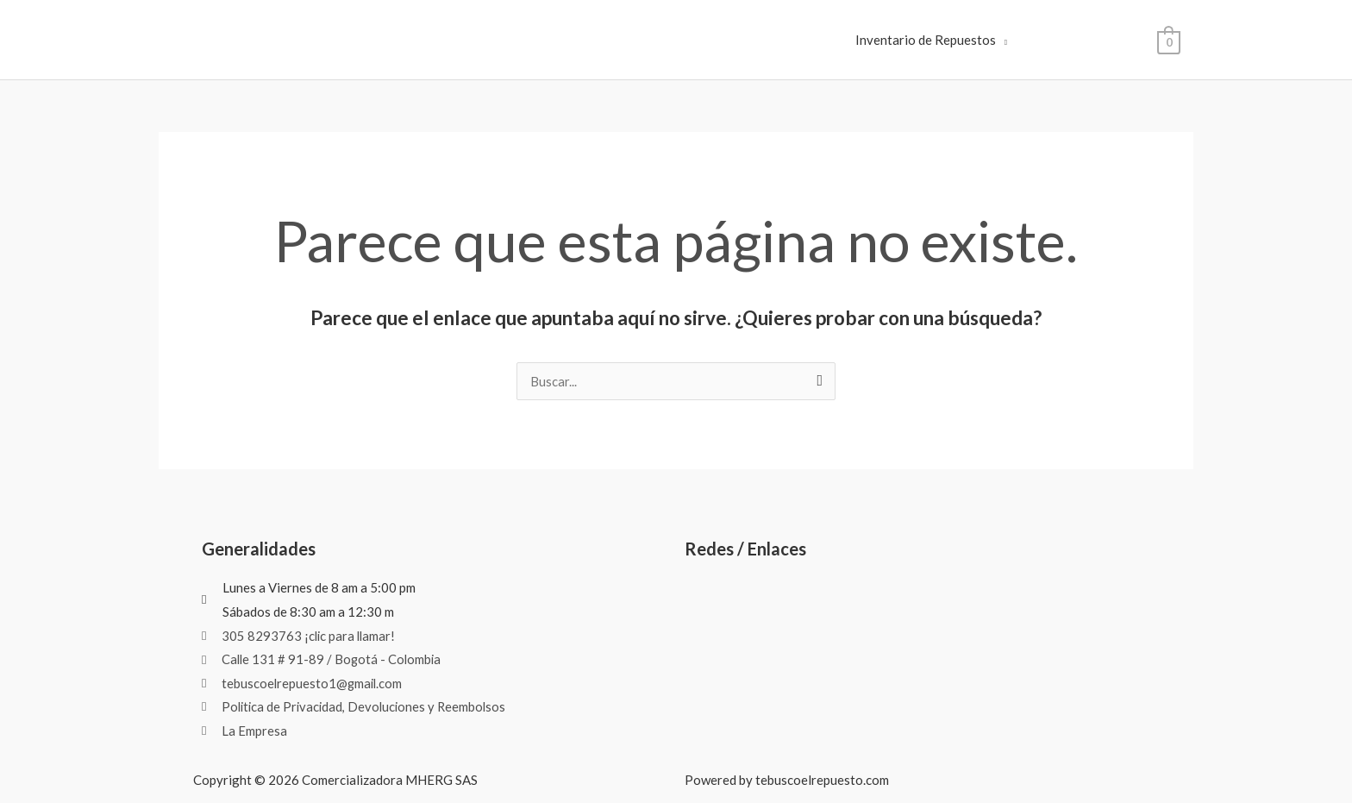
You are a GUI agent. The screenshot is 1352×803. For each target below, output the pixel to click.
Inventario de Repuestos (925, 39)
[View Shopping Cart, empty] (1168, 40)
